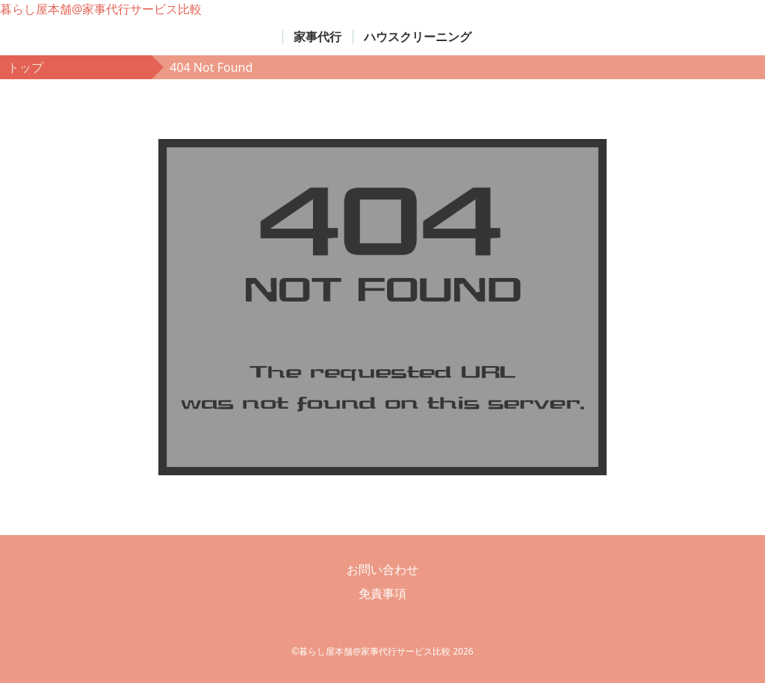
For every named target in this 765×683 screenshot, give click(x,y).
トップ (25, 67)
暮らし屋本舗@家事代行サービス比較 (101, 9)
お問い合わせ (382, 569)
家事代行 (317, 36)
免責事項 (382, 593)
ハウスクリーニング (417, 36)
